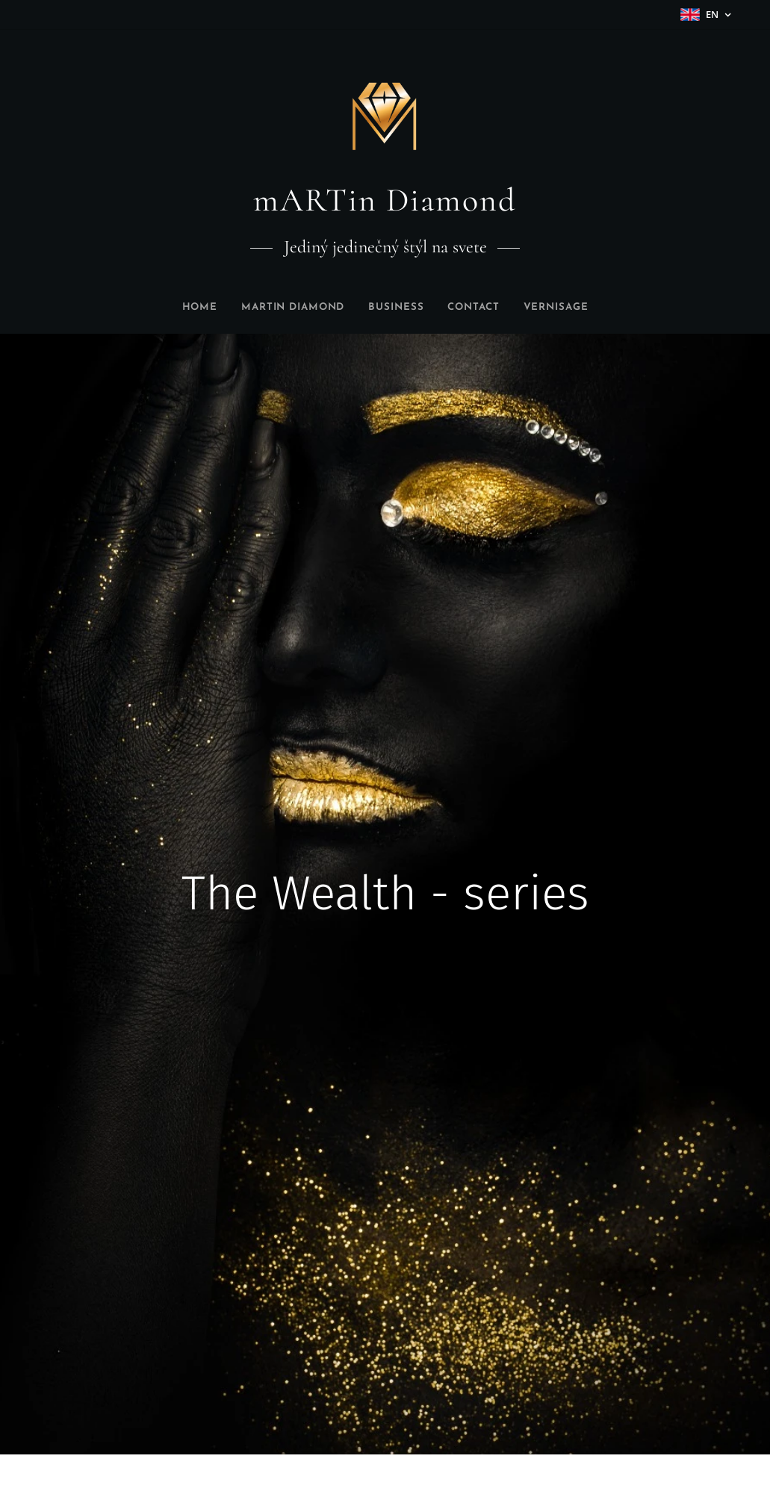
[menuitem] (185, 307)
